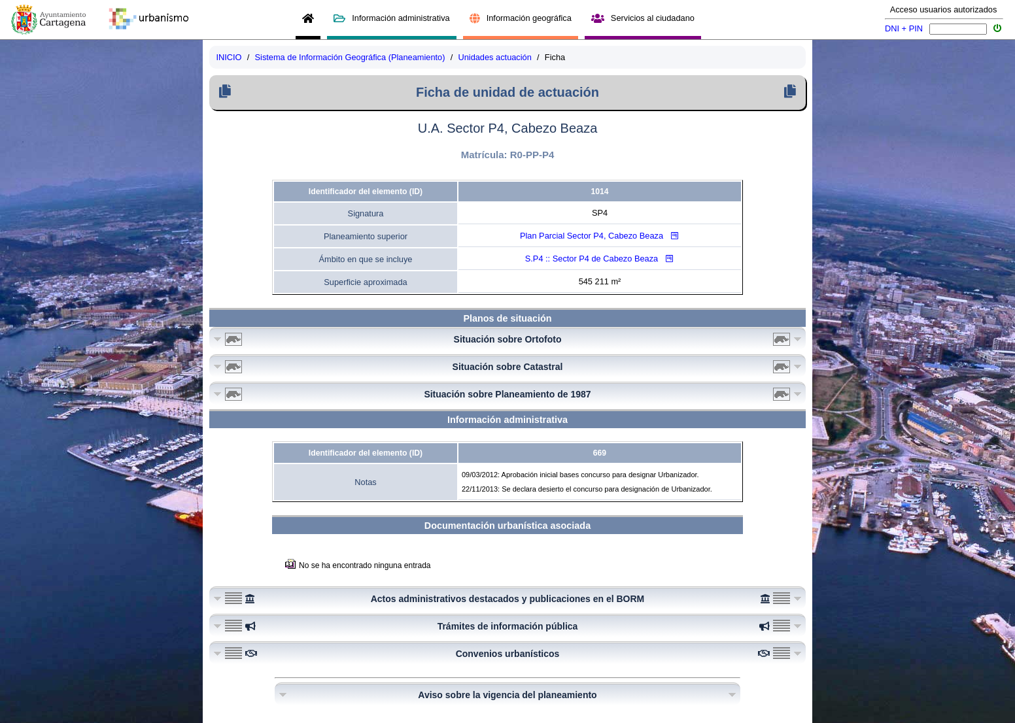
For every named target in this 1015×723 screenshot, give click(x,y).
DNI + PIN (904, 28)
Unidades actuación (494, 57)
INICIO (228, 57)
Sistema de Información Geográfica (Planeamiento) (350, 57)
